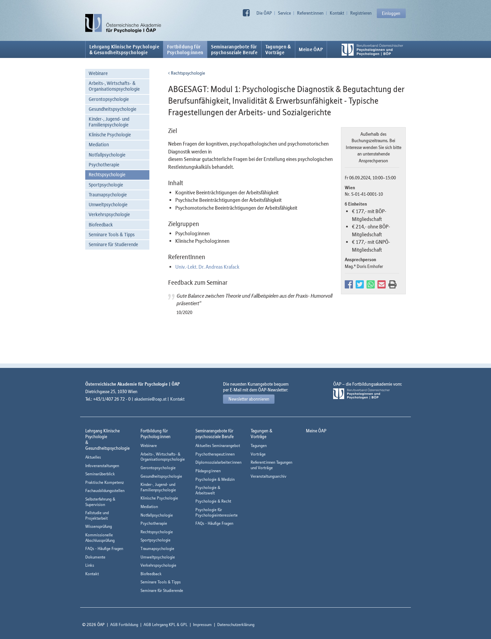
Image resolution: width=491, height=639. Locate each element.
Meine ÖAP (311, 49)
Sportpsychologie (106, 185)
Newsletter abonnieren (248, 399)
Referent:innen (310, 13)
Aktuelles (93, 457)
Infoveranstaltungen (102, 465)
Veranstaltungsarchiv (268, 476)
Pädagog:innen (208, 470)
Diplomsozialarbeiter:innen (218, 462)
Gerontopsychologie (109, 99)
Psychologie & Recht (213, 501)
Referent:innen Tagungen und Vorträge (271, 465)
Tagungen (259, 445)
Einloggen (391, 13)
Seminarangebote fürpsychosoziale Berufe (234, 49)
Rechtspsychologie (107, 174)
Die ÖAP (264, 13)
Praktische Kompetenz (104, 482)
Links (89, 565)
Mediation (99, 144)
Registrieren (361, 13)
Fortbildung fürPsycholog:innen (185, 49)
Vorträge (258, 454)
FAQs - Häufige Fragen (104, 548)
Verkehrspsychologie (109, 214)
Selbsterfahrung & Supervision (100, 501)
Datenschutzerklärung (235, 624)
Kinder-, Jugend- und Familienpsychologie (109, 122)
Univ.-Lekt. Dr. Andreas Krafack (207, 267)
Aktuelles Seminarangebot (217, 445)
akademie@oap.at (150, 399)
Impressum (202, 624)
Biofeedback (101, 224)
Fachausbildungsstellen (104, 490)
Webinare (98, 73)
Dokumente (95, 557)
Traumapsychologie (108, 194)
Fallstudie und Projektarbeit (97, 515)
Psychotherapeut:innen (215, 454)
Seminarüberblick (100, 473)
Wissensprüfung (98, 526)
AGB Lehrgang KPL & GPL (166, 624)
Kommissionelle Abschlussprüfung (100, 537)
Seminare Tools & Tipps (112, 234)
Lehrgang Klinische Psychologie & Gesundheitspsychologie (124, 49)
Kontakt (337, 13)
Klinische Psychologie (110, 134)
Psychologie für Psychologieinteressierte (216, 512)
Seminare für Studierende (113, 244)
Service (284, 13)
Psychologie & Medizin (215, 479)
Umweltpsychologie (108, 204)
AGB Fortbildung (124, 624)
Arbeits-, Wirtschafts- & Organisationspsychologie (114, 86)
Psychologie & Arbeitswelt (207, 490)
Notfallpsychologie (107, 155)
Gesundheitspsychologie (112, 109)
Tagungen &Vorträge (278, 49)
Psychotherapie (104, 164)
